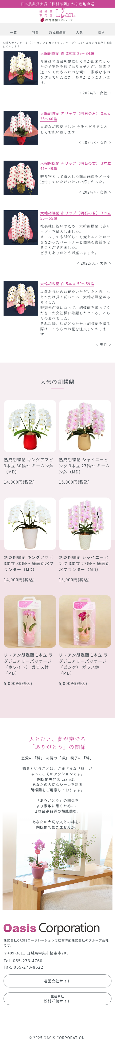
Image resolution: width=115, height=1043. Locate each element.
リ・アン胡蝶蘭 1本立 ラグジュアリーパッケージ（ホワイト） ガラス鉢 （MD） (28, 664)
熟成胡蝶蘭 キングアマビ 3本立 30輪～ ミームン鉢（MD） (29, 465)
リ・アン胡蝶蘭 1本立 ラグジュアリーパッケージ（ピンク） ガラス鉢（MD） (83, 664)
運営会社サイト (57, 980)
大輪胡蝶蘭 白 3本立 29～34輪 (67, 53)
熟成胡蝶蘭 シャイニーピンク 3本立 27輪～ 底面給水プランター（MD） (84, 563)
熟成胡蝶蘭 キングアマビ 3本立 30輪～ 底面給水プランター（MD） (29, 563)
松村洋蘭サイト (57, 998)
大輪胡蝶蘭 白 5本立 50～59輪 (67, 283)
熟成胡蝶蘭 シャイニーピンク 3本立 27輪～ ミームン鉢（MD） (84, 465)
